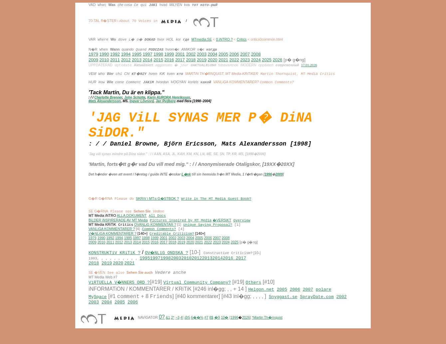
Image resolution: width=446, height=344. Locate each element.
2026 (277, 59)
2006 (234, 54)
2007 (245, 54)
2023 (245, 59)
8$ (211, 328)
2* (172, 328)
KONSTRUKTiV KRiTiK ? (114, 259)
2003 (201, 54)
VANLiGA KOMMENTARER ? (112, 234)
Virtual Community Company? (198, 291)
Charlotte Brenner (108, 98)
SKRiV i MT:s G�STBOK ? (157, 203)
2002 (191, 54)
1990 (104, 54)
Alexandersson (109, 101)
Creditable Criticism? (171, 238)
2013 (136, 59)
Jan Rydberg (165, 101)
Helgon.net (261, 298)
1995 (136, 54)
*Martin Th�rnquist (267, 328)
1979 (93, 54)
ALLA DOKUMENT (131, 220)
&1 (168, 328)
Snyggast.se (283, 306)
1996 (268, 178)
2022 (234, 59)
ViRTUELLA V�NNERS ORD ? (120, 291)
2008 (256, 54)
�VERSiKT (222, 225)
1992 (115, 54)
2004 (212, 54)
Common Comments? (159, 234)
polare (324, 298)
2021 (223, 59)
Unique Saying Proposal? (207, 230)
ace (103, 306)
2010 (104, 59)
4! (181, 328)
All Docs (157, 220)
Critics (242, 39)
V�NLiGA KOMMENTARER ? (112, 239)
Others (254, 291)
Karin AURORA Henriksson (168, 98)
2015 (158, 59)
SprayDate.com (317, 306)
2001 (180, 54)
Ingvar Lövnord (141, 101)
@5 (187, 328)
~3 (177, 328)
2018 (191, 59)
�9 (217, 328)
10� (225, 328)
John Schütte (134, 98)
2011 (115, 59)
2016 (169, 59)
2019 (201, 59)
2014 (147, 59)
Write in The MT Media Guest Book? (216, 203)
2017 (180, 59)
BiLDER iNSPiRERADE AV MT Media (118, 225)
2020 (212, 59)
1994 (126, 54)
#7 (206, 328)
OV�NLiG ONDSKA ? (167, 259)
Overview (241, 225)
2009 (93, 59)
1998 (158, 54)
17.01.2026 (309, 65)
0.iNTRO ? (224, 39)
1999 (169, 54)
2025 (267, 59)
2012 (126, 59)
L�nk (186, 178)
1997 (147, 54)
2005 (223, 54)
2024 (256, 59)
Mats (93, 101)
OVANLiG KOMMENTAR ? (155, 229)
